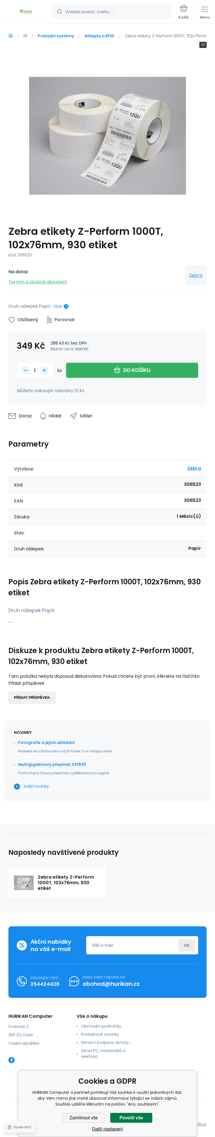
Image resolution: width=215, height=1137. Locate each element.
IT (25, 36)
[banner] (26, 12)
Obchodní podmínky (101, 1026)
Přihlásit (186, 945)
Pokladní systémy (56, 36)
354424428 (45, 983)
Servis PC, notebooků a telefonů (103, 1053)
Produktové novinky (100, 1034)
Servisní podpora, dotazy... (106, 1042)
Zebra (195, 275)
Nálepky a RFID (99, 36)
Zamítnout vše (83, 1117)
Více (57, 306)
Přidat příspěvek (32, 697)
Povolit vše (131, 1117)
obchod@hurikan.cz (111, 984)
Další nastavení (107, 1129)
